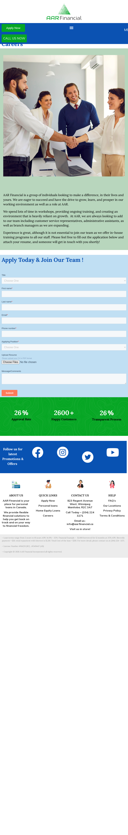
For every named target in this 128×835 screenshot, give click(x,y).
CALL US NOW (14, 38)
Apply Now (13, 28)
